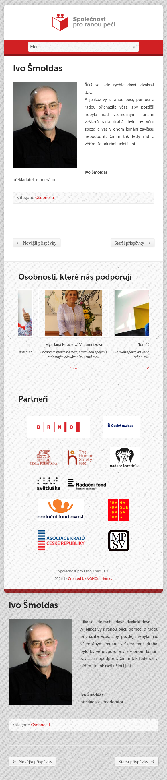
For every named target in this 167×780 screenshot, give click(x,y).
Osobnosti (44, 197)
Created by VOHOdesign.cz (90, 578)
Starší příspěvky (132, 242)
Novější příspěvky (36, 242)
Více (75, 368)
